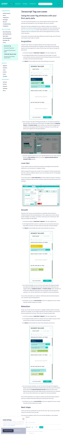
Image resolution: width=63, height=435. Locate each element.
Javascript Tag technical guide (9, 51)
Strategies (25, 3)
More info (13, 425)
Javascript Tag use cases (10, 54)
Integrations (18, 3)
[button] (59, 3)
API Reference (32, 3)
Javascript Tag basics (9, 48)
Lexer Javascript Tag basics (29, 29)
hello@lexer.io (31, 433)
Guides (11, 3)
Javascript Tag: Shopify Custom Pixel (9, 57)
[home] (4, 4)
